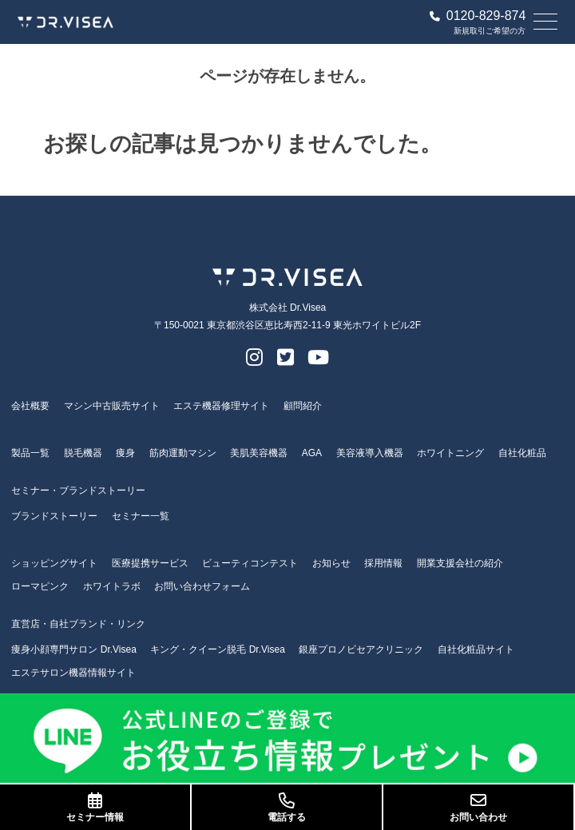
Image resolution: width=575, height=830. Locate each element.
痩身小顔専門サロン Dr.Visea (73, 649)
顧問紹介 (303, 405)
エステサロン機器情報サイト (73, 672)
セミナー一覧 (140, 516)
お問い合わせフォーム (202, 586)
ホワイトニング (450, 453)
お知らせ (331, 563)
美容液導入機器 (369, 453)
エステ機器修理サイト (221, 405)
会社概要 (30, 405)
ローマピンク (40, 586)
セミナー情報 (95, 807)
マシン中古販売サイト (112, 405)
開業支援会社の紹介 (460, 563)
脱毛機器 (83, 453)
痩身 (125, 453)
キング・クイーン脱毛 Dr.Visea (217, 649)
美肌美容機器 (259, 453)
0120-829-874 (478, 16)
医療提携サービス (150, 563)
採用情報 (383, 563)
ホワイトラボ (112, 586)
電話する (287, 807)
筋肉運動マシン (182, 453)
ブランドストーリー (54, 516)
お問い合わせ (478, 807)
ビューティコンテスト (250, 563)
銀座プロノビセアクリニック (361, 649)
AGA (312, 453)
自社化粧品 (522, 453)
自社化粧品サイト (476, 649)
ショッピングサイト (54, 563)
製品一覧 (30, 453)
